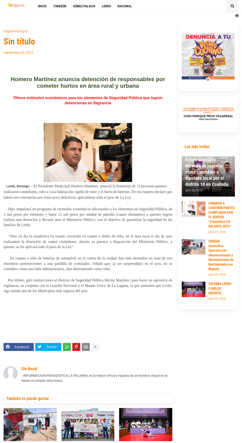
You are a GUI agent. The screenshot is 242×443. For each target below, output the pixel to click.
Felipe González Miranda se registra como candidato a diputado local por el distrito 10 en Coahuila (206, 172)
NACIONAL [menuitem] (124, 6)
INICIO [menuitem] (42, 6)
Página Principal (15, 31)
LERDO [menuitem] (106, 6)
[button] (232, 6)
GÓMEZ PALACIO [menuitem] (84, 6)
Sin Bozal (29, 368)
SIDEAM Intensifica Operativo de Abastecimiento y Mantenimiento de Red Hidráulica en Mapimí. (220, 255)
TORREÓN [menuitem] (59, 6)
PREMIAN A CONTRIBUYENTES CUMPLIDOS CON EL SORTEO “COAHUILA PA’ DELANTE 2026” (221, 215)
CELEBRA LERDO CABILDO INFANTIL (219, 288)
